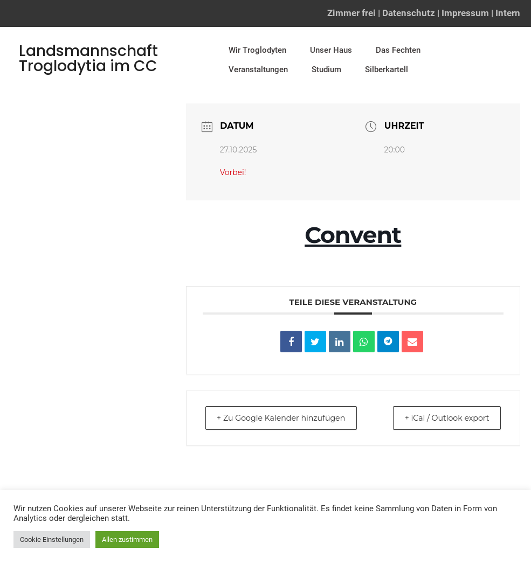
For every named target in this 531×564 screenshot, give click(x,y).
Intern (507, 13)
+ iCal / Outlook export (440, 418)
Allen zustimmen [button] (127, 539)
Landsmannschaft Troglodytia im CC (88, 58)
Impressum (465, 13)
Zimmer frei (351, 13)
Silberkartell (386, 69)
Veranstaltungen (258, 69)
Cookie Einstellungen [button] (52, 539)
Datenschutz (408, 13)
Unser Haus (331, 50)
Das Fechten (398, 50)
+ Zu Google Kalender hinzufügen (289, 418)
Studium (326, 69)
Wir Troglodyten (257, 50)
